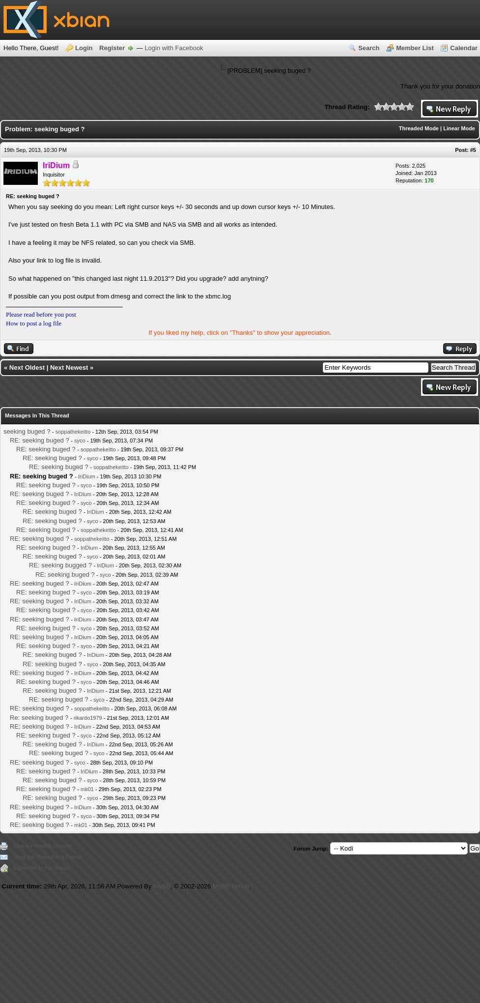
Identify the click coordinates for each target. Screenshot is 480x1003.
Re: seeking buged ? (39, 717)
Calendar (464, 48)
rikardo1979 (88, 718)
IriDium (86, 476)
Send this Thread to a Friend (47, 857)
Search (368, 48)
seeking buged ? (26, 431)
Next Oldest (27, 367)
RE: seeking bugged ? (60, 565)
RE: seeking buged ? (39, 440)
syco (79, 440)
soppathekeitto (73, 432)
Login (83, 48)
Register (112, 48)
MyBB (161, 886)
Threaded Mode (419, 128)
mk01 (87, 789)
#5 (473, 150)
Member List (415, 48)
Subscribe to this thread (41, 868)
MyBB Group (231, 886)
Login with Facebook (173, 48)
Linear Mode (459, 128)
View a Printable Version (42, 846)
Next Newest (69, 367)
